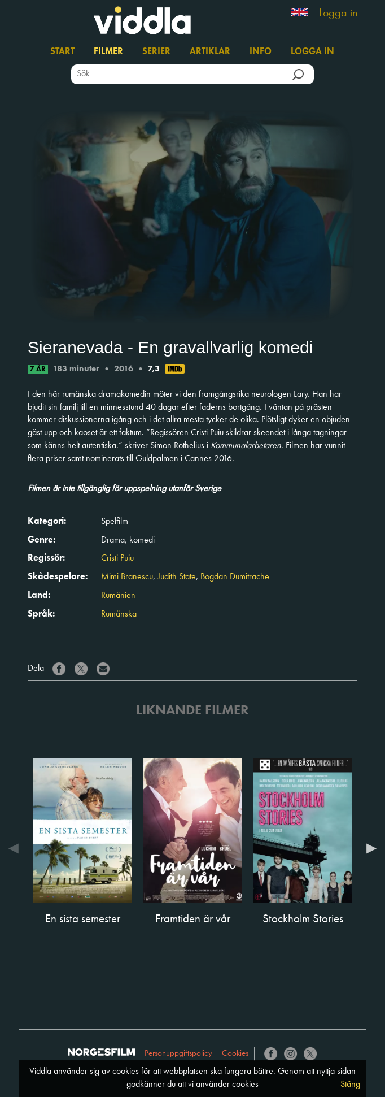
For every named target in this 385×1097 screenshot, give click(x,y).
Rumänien (118, 595)
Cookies (235, 1054)
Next (368, 848)
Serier (156, 52)
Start (62, 52)
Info (261, 52)
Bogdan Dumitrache (234, 577)
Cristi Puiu (117, 558)
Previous (16, 848)
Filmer (108, 52)
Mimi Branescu (127, 577)
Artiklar (210, 52)
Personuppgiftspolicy (178, 1054)
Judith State (177, 577)
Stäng (350, 1084)
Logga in (338, 13)
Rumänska (119, 614)
